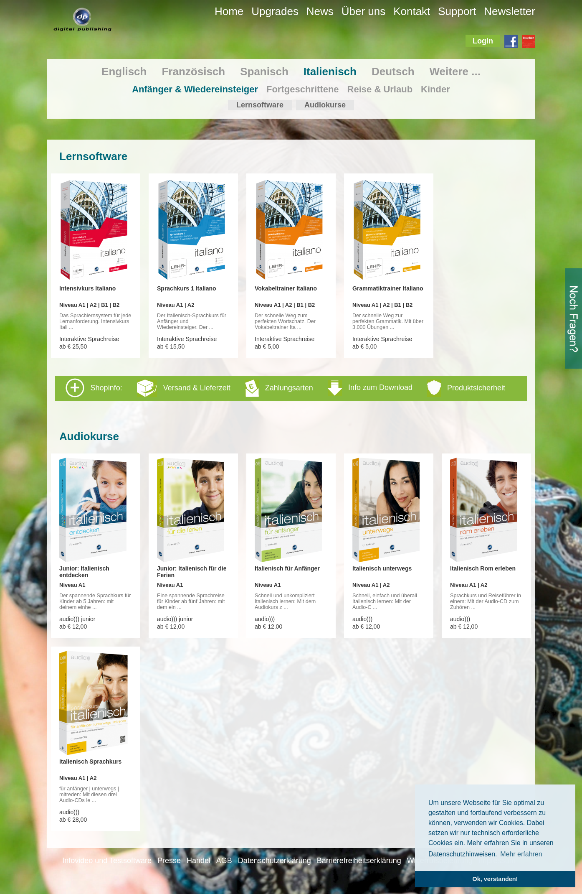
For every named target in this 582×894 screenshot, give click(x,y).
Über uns (364, 11)
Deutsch (393, 71)
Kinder (435, 89)
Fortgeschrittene (302, 89)
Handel (198, 860)
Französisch (193, 71)
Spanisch (264, 71)
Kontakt (411, 11)
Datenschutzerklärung (274, 860)
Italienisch (330, 71)
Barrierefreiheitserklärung (359, 860)
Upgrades (275, 11)
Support (457, 11)
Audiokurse (325, 105)
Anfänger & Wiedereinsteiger (195, 89)
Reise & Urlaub (380, 89)
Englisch (124, 71)
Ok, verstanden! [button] (495, 879)
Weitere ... (455, 71)
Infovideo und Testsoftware (107, 860)
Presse (169, 860)
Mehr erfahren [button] (521, 854)
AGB (224, 860)
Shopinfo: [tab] (285, 387)
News (320, 11)
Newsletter (509, 11)
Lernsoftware (259, 105)
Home (229, 11)
